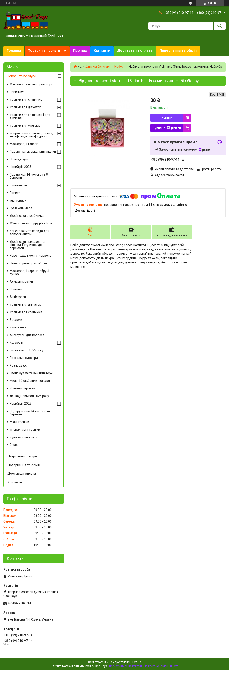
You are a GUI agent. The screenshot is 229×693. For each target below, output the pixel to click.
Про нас (80, 50)
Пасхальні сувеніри (24, 358)
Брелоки (16, 320)
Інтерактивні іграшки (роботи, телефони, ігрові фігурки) (31, 134)
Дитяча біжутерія (98, 66)
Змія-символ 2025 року (26, 350)
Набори (119, 66)
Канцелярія (18, 185)
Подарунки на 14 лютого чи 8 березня (31, 412)
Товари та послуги (44, 50)
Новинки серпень (22, 388)
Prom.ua (136, 662)
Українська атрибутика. (27, 215)
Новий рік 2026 (20, 167)
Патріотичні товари (22, 456)
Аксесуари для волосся (27, 335)
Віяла (14, 445)
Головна (14, 50)
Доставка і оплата (21, 473)
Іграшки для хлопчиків (26, 99)
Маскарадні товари (24, 144)
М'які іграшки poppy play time (31, 223)
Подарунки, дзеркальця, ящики (33, 151)
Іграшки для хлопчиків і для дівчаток (30, 116)
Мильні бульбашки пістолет (30, 380)
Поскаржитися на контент (125, 666)
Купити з (167, 128)
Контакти (102, 50)
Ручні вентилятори (23, 437)
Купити (167, 117)
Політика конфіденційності (161, 666)
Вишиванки (18, 327)
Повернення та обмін (178, 50)
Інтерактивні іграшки (25, 429)
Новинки (16, 289)
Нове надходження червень (30, 255)
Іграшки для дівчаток (25, 107)
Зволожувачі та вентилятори (31, 373)
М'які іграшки (19, 422)
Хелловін (16, 342)
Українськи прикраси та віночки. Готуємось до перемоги (27, 245)
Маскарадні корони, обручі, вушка (30, 272)
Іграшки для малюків (25, 125)
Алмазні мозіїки (21, 281)
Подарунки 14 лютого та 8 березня (29, 176)
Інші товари (18, 200)
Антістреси (18, 297)
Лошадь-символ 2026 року (29, 396)
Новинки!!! (17, 92)
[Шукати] (219, 26)
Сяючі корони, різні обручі (28, 263)
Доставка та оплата (135, 50)
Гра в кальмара (21, 208)
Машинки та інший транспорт (31, 84)
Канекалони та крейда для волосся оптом (29, 232)
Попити (15, 193)
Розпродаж (18, 365)
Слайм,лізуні (19, 159)
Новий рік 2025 (20, 403)
